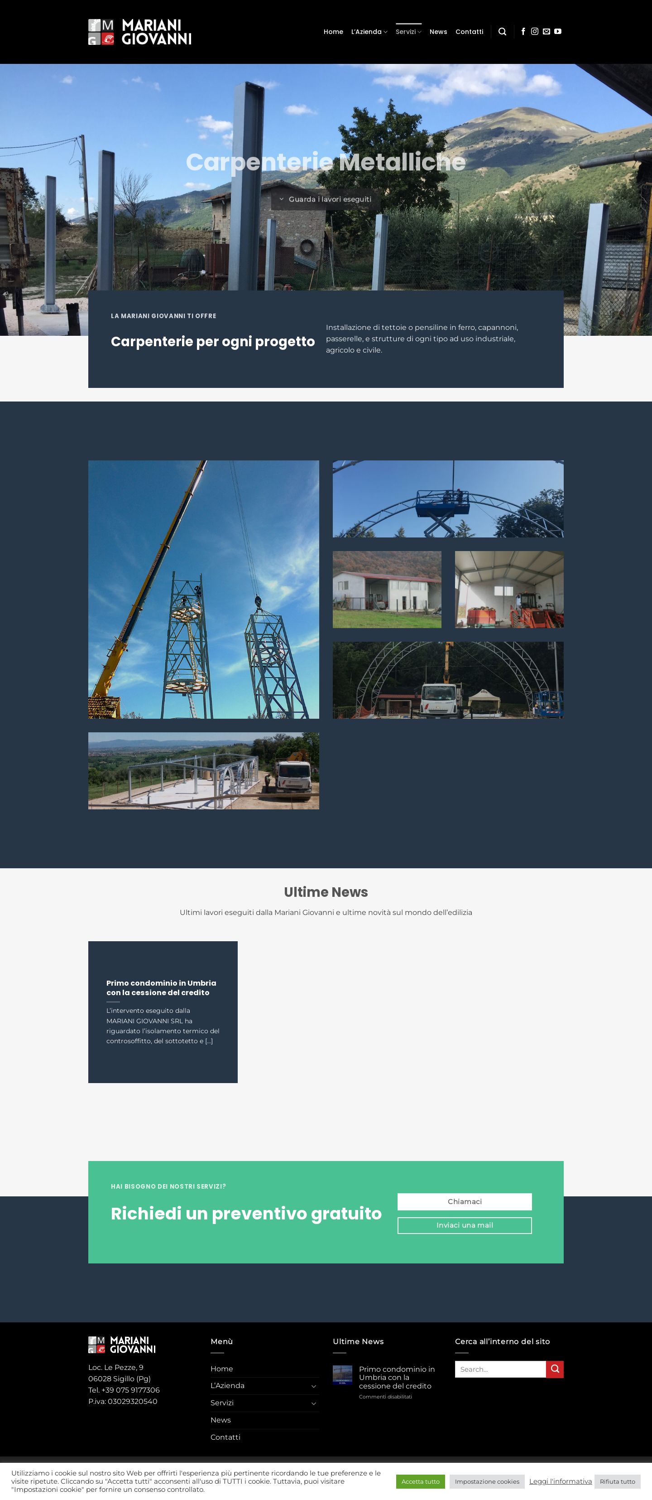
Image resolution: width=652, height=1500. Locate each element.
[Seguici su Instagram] (534, 32)
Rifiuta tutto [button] (617, 1481)
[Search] (502, 32)
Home (333, 31)
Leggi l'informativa (560, 1481)
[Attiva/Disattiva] (313, 1386)
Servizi (409, 31)
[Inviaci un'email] (546, 32)
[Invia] (555, 1369)
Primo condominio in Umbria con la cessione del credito (161, 988)
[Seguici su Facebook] (523, 32)
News (438, 31)
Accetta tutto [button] (421, 1481)
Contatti (469, 31)
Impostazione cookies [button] (487, 1481)
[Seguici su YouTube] (557, 32)
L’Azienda (369, 31)
